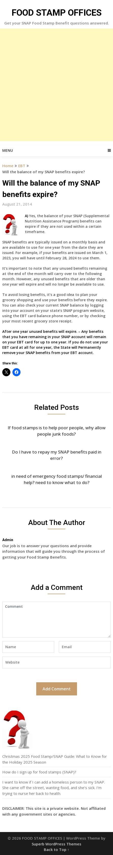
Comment (56, 620)
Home (7, 165)
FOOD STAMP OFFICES (57, 13)
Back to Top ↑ (56, 849)
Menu (7, 150)
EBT (21, 165)
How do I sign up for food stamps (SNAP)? (39, 771)
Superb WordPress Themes (56, 843)
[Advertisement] (56, 85)
